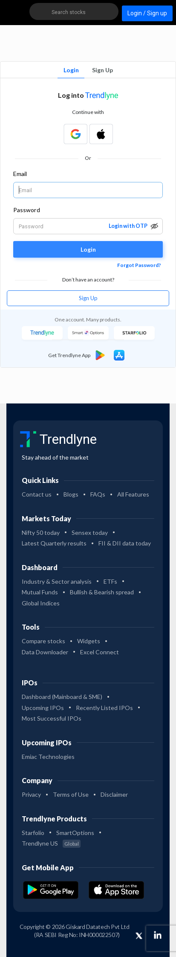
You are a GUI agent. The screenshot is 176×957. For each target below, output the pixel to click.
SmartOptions (75, 832)
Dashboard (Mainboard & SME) (62, 696)
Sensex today (90, 532)
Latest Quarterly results (54, 543)
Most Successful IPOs (51, 718)
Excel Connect (99, 652)
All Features (133, 494)
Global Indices (41, 603)
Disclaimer (114, 794)
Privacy (31, 794)
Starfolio (33, 832)
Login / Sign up (147, 13)
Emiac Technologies (48, 756)
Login (71, 70)
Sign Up (102, 70)
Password (26, 209)
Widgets (88, 641)
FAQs (97, 494)
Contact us (37, 494)
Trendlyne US (51, 843)
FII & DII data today (124, 543)
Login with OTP (128, 226)
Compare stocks (43, 641)
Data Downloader (45, 652)
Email (20, 173)
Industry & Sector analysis (57, 581)
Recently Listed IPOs (104, 707)
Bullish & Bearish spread (102, 592)
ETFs (110, 581)
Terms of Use (71, 794)
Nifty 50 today (41, 532)
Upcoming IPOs (43, 707)
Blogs (70, 494)
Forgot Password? (139, 265)
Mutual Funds (40, 592)
